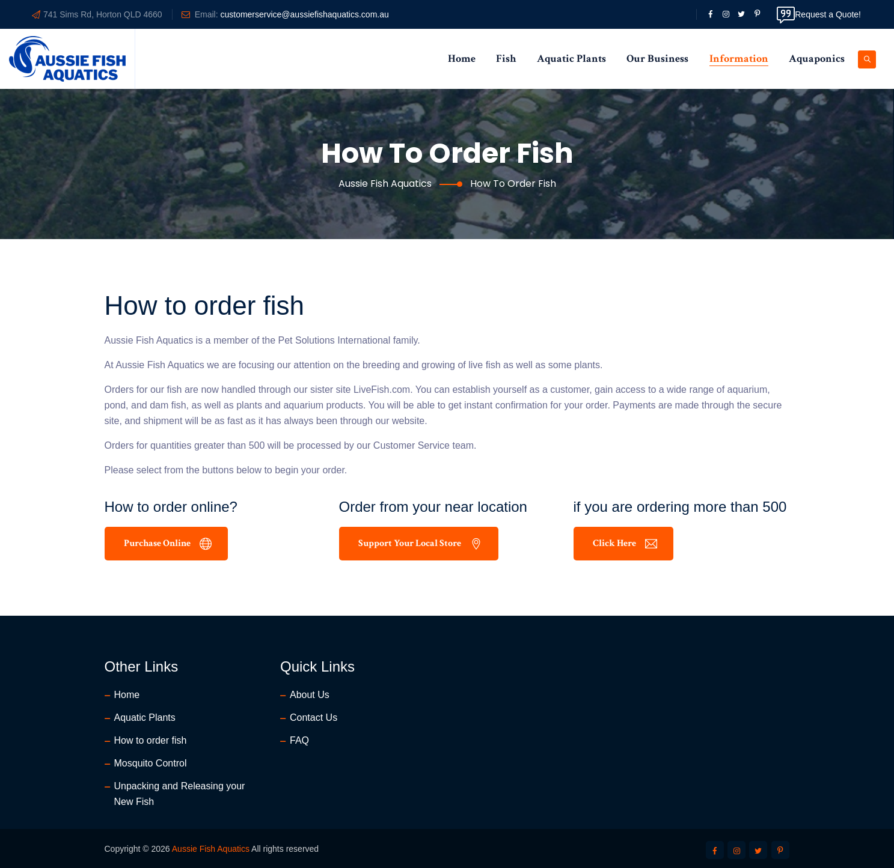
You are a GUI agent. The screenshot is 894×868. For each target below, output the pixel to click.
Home (462, 58)
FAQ (299, 740)
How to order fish (150, 740)
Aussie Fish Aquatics (211, 849)
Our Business (657, 58)
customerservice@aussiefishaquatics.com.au (304, 14)
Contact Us (313, 717)
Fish (506, 58)
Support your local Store (420, 543)
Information (738, 58)
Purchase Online (168, 543)
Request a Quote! (819, 14)
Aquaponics (817, 58)
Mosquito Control (150, 763)
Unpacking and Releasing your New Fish (179, 794)
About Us (309, 695)
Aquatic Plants (571, 58)
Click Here (625, 543)
